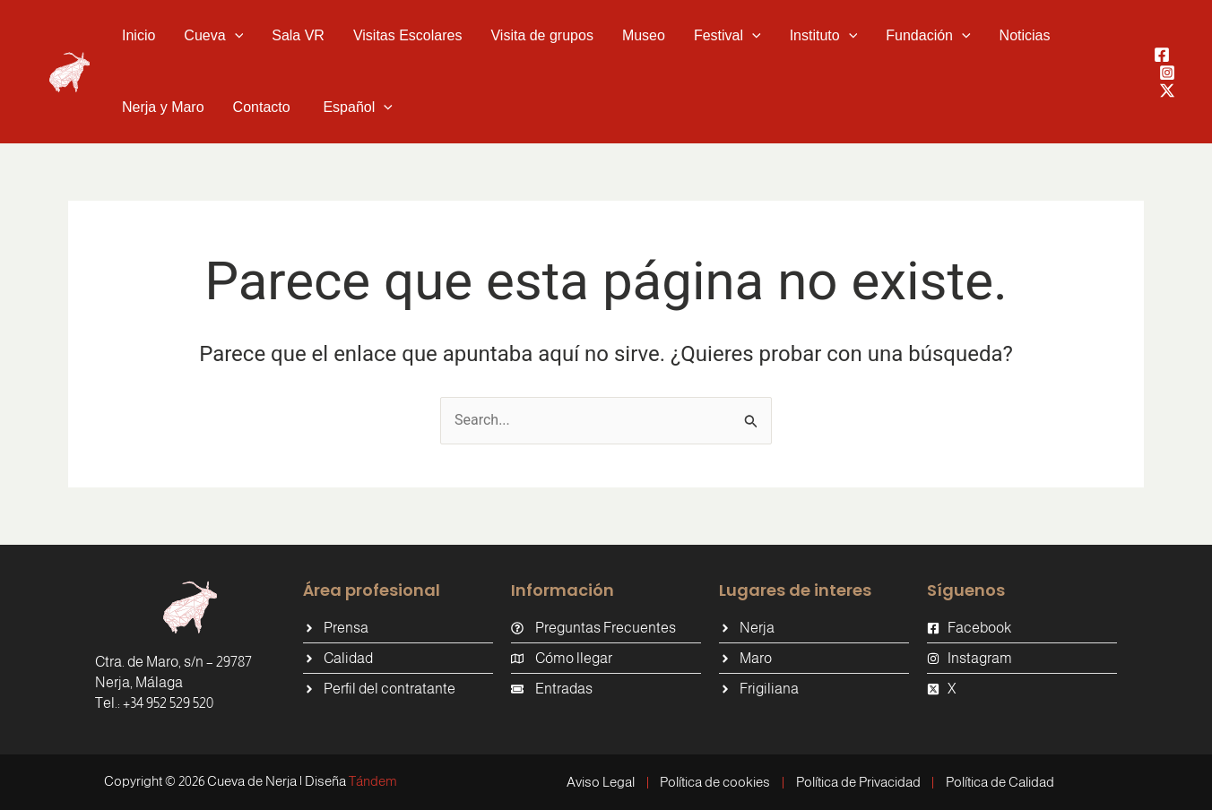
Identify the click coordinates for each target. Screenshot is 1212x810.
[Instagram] (1167, 73)
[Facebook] (1162, 55)
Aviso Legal (600, 781)
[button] (235, 36)
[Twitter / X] (1167, 90)
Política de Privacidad (858, 781)
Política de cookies (715, 781)
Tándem (373, 780)
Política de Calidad (1001, 781)
